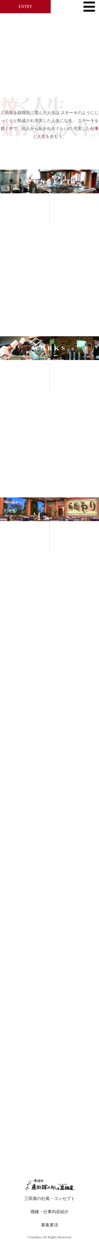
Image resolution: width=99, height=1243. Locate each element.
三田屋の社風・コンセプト (49, 1198)
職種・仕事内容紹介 (50, 1211)
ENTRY (25, 6)
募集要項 (49, 1225)
